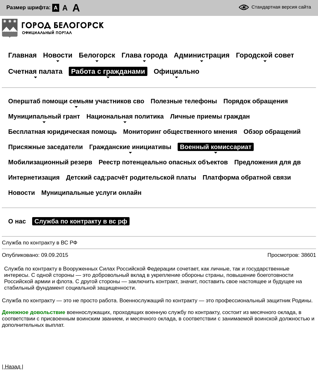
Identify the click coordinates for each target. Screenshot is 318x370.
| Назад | (12, 367)
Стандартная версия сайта (281, 7)
